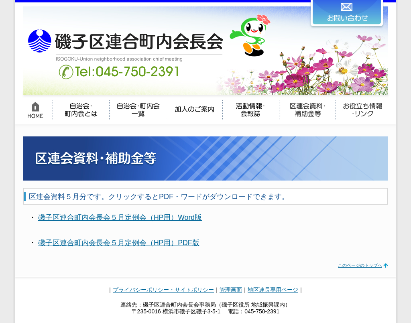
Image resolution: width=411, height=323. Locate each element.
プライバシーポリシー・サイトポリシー (163, 289)
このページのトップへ (360, 265)
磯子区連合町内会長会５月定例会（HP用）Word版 (120, 217)
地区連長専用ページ (273, 289)
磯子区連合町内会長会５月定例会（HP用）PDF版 (118, 243)
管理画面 (231, 289)
